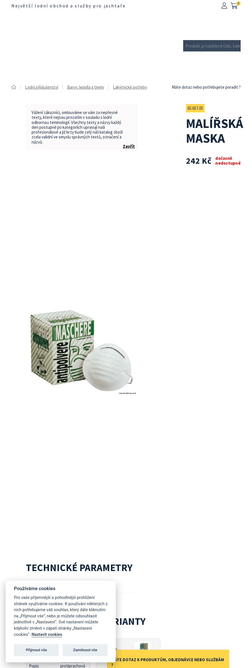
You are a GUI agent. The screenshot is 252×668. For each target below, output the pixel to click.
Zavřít (129, 146)
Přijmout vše (36, 650)
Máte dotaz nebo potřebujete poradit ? (206, 87)
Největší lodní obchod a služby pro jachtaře (68, 6)
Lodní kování (129, 45)
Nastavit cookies (47, 634)
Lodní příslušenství (103, 23)
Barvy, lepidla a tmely (85, 87)
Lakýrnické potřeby (130, 87)
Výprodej (156, 45)
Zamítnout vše (85, 650)
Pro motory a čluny (147, 23)
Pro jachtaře (98, 45)
